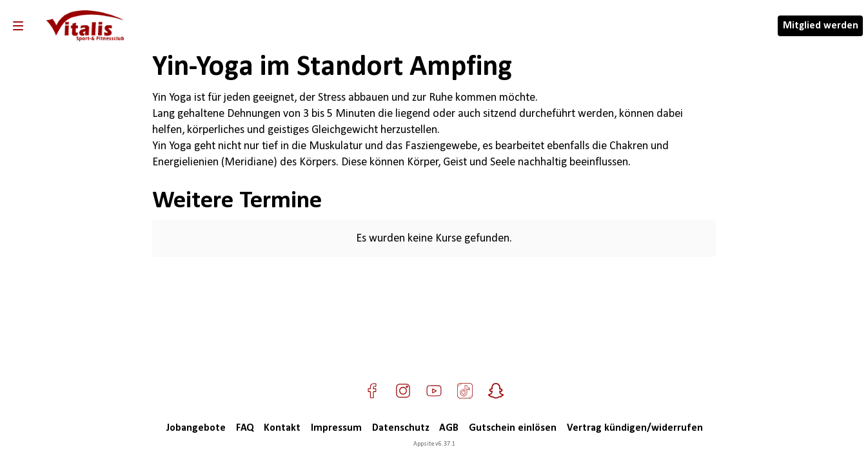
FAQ (244, 428)
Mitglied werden (820, 26)
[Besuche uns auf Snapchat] (496, 390)
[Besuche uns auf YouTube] (434, 390)
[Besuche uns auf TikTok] (465, 390)
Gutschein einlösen (513, 428)
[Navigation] (18, 26)
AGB (449, 428)
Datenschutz (400, 428)
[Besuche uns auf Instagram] (403, 390)
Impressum (336, 428)
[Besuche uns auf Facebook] (372, 390)
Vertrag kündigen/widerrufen (635, 428)
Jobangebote (196, 428)
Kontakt (282, 428)
